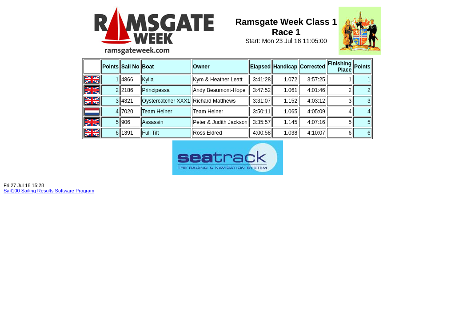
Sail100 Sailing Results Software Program (49, 190)
